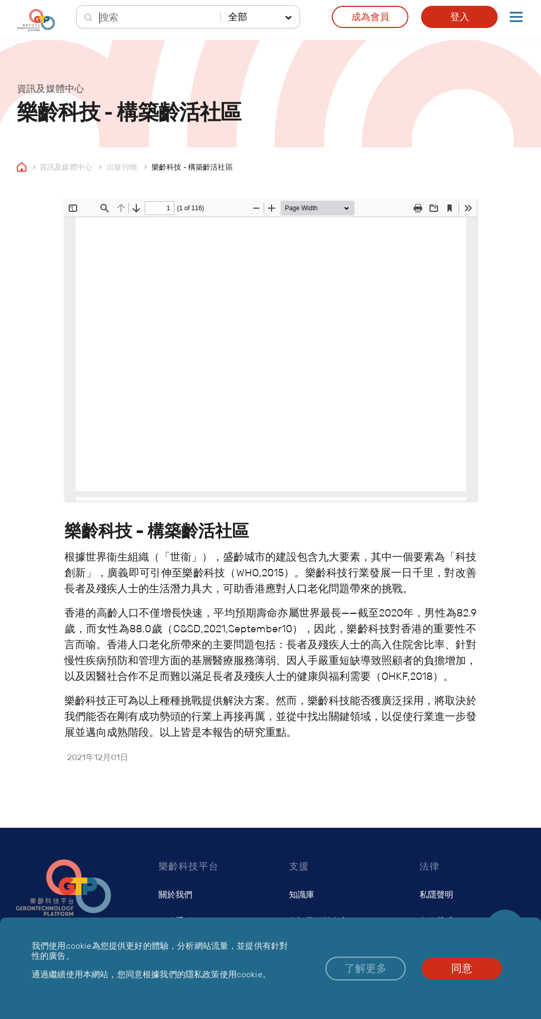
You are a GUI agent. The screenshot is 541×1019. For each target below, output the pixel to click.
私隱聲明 (436, 895)
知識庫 (301, 895)
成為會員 (370, 17)
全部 (237, 17)
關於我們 (175, 895)
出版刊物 (122, 166)
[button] (365, 968)
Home (21, 166)
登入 (459, 17)
